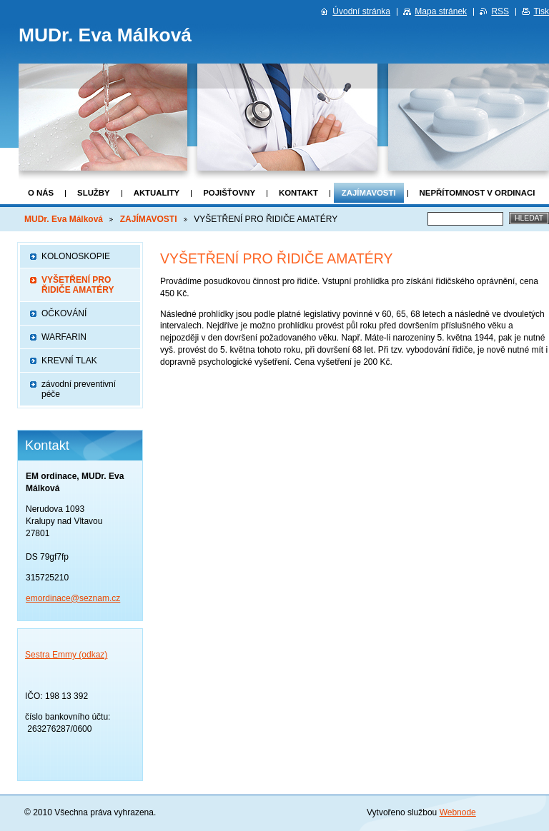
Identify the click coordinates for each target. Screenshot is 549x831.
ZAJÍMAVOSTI (369, 192)
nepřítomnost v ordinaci (477, 192)
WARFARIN (63, 337)
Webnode (458, 812)
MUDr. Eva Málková (63, 219)
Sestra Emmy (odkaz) (66, 655)
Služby (93, 192)
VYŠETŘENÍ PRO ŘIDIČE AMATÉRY (77, 285)
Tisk (541, 11)
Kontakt (298, 192)
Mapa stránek (441, 11)
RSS (500, 11)
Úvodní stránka (361, 11)
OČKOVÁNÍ (63, 313)
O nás (41, 192)
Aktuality (157, 192)
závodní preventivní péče (78, 389)
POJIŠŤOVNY (229, 192)
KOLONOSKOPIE (75, 256)
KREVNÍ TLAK (69, 361)
